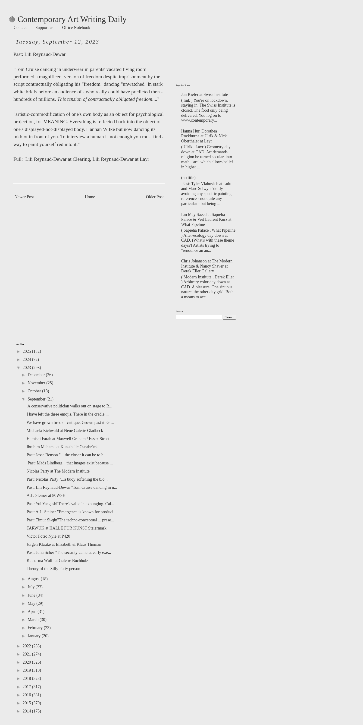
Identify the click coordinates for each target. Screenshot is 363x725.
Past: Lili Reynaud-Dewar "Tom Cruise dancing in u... (72, 487)
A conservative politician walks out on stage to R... (69, 406)
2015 (27, 703)
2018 (27, 678)
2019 (27, 670)
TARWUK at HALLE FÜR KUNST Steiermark (66, 528)
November (37, 383)
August (34, 579)
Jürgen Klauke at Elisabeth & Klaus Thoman (64, 544)
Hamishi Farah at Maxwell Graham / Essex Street (68, 438)
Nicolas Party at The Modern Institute (58, 471)
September (37, 399)
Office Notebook (76, 27)
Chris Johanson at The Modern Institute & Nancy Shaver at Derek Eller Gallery (207, 266)
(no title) (188, 177)
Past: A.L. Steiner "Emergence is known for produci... (71, 512)
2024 (27, 359)
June (32, 595)
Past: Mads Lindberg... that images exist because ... (70, 463)
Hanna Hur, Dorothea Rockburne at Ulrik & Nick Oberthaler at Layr (204, 136)
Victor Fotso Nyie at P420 (48, 536)
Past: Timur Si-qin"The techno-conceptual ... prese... (70, 520)
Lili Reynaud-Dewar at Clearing (57, 159)
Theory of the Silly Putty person (53, 568)
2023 (27, 367)
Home (90, 197)
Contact (20, 27)
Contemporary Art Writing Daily (68, 19)
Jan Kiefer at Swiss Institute (204, 94)
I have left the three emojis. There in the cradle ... (68, 414)
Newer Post (24, 197)
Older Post (155, 197)
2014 (27, 711)
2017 (27, 686)
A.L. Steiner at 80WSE (46, 495)
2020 (27, 662)
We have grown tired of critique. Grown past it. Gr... (70, 422)
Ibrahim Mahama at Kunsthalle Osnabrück (62, 446)
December (37, 374)
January (34, 636)
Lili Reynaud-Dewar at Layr (120, 159)
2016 (27, 695)
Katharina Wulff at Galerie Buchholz (57, 560)
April (33, 611)
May (32, 603)
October (35, 391)
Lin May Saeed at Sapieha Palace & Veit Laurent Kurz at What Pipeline (206, 219)
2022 (27, 646)
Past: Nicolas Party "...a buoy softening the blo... (67, 479)
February (36, 627)
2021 (27, 654)
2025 (27, 351)
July (32, 587)
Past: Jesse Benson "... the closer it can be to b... (66, 455)
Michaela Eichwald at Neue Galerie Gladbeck (65, 430)
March (33, 619)
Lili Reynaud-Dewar (45, 54)
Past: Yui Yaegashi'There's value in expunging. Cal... (70, 503)
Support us (44, 27)
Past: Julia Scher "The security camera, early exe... (69, 552)
